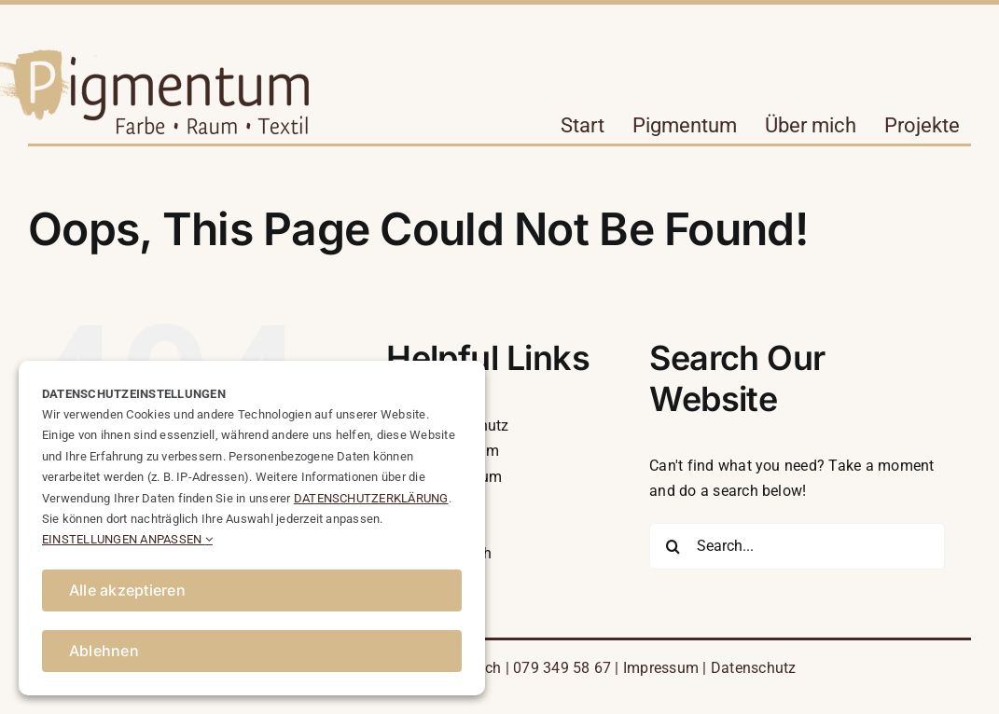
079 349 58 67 (562, 668)
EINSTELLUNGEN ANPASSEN (127, 539)
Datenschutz (754, 668)
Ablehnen (104, 650)
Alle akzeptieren (127, 590)
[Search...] (797, 546)
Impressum (661, 668)
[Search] (672, 546)
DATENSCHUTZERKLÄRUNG (371, 498)
